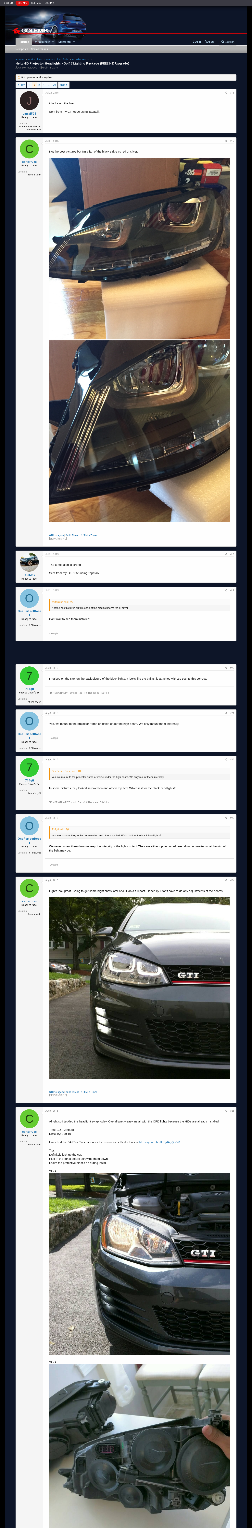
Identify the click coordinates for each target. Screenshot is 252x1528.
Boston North (34, 174)
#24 (232, 880)
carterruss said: (60, 602)
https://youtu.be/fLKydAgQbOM (159, 1142)
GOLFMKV (49, 3)
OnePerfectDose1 (28, 67)
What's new (42, 42)
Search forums (39, 49)
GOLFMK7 (22, 3)
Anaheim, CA (34, 702)
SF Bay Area (35, 625)
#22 (232, 759)
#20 (232, 668)
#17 (232, 141)
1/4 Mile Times (89, 535)
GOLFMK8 (9, 3)
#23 (232, 818)
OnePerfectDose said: (64, 771)
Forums (24, 42)
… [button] (49, 84)
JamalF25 (29, 113)
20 (54, 84)
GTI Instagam (56, 535)
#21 (232, 713)
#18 (232, 554)
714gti (29, 689)
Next (62, 84)
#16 (232, 92)
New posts (22, 49)
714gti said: (58, 829)
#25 (232, 1110)
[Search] (227, 42)
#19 (232, 590)
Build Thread (72, 535)
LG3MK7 (29, 575)
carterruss (29, 162)
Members (64, 42)
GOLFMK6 (36, 3)
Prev (22, 84)
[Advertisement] (126, 652)
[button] (53, 42)
